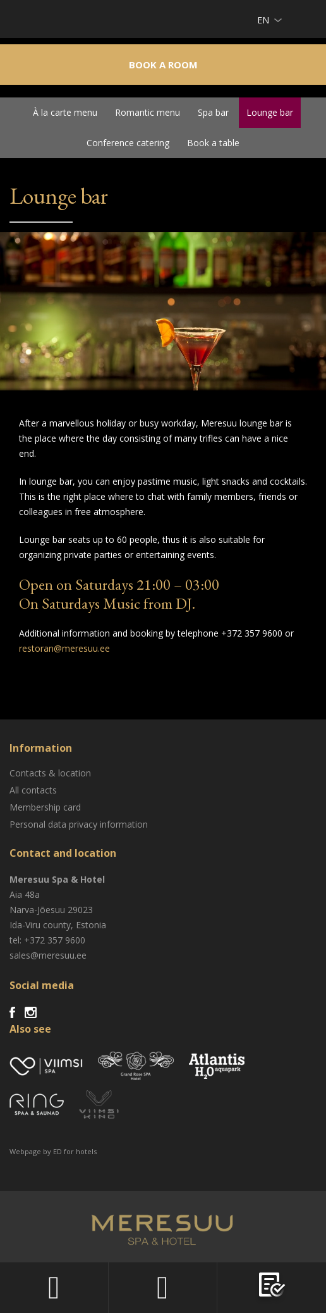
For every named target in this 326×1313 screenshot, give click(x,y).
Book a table (213, 143)
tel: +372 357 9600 (47, 940)
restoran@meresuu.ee (64, 648)
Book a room (163, 64)
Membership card (45, 807)
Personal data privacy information (78, 824)
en (263, 20)
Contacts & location (50, 773)
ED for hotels (75, 1151)
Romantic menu (147, 112)
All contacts (33, 790)
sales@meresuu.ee (48, 955)
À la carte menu (65, 112)
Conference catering (128, 143)
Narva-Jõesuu (37, 910)
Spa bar (213, 112)
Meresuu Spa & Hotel (57, 21)
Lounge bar (269, 112)
